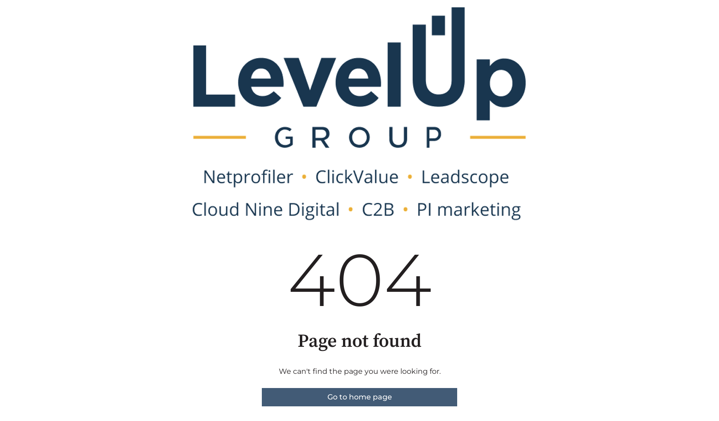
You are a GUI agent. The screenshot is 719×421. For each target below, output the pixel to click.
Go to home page (359, 397)
